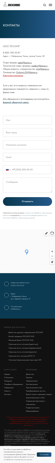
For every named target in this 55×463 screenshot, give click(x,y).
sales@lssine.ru (25, 62)
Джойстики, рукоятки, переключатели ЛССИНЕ (26, 332)
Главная (7, 374)
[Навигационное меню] (50, 5)
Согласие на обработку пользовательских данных (24, 435)
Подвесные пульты (32, 408)
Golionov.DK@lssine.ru (26, 72)
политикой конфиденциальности (33, 215)
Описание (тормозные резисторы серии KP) (25, 360)
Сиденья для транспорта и (35, 401)
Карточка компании (13, 75)
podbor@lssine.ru (40, 65)
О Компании (8, 378)
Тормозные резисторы (34, 388)
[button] (44, 4)
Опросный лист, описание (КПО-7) (22, 356)
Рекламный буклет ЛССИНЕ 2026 (21, 340)
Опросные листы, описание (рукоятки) (23, 352)
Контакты (7, 394)
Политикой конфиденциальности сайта (29, 438)
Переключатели (31, 381)
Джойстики (30, 374)
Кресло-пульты (31, 394)
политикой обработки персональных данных (19, 218)
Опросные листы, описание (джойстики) (23, 344)
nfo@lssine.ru (43, 69)
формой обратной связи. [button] (16, 102)
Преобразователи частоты (35, 391)
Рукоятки (29, 378)
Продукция (8, 381)
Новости (7, 391)
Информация (8, 388)
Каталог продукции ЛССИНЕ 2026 (21, 336)
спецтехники (30, 404)
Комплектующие (32, 384)
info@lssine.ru (15, 309)
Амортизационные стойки (35, 398)
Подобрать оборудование (13, 384)
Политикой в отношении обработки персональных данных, (25, 440)
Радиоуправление (32, 411)
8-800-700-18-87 (17, 285)
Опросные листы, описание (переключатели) (25, 348)
